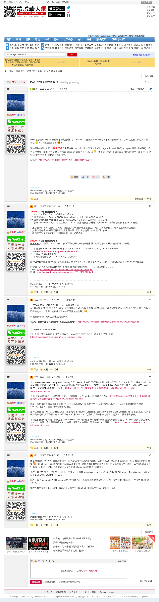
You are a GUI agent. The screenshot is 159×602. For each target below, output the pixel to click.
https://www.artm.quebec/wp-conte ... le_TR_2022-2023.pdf (65, 272)
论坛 (37, 39)
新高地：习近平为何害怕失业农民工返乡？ (73, 538)
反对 (56, 292)
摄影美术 (128, 48)
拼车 (32, 48)
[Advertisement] (117, 20)
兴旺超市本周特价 (120, 544)
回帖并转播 (49, 581)
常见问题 (151, 10)
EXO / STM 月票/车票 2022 (50, 71)
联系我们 (151, 7)
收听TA (13, 115)
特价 (56, 39)
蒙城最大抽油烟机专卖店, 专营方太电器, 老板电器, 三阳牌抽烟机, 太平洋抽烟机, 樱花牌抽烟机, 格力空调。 (23, 62)
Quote (46, 560)
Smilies (53, 560)
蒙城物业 (108, 48)
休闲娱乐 (118, 45)
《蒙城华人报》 (118, 39)
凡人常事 (128, 45)
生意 (103, 36)
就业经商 (99, 48)
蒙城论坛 (151, 13)
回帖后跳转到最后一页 (70, 581)
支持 (46, 292)
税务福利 (118, 48)
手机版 (84, 592)
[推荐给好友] (74, 83)
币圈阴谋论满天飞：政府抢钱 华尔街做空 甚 (38, 545)
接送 (142, 36)
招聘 (11, 45)
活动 (114, 36)
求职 (16, 45)
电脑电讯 (79, 45)
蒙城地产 (151, 16)
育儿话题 (59, 48)
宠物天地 (89, 45)
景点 (137, 36)
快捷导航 (146, 2)
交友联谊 (99, 45)
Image (39, 560)
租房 (92, 36)
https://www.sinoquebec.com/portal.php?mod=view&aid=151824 (108, 321)
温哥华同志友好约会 (63, 542)
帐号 (6, 2)
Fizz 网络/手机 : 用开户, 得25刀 (47, 193)
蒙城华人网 (5, 71)
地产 (79, 39)
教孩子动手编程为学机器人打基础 (69, 550)
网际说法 (69, 48)
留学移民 (79, 48)
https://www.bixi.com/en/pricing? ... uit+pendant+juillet (55, 337)
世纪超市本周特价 (142, 544)
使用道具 (139, 199)
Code (49, 560)
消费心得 (49, 45)
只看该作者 (63, 89)
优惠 (120, 36)
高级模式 (122, 561)
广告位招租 (61, 62)
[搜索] (35, 54)
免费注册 (93, 570)
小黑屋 (93, 592)
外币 (11, 48)
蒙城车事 (59, 45)
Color (35, 560)
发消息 (22, 115)
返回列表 (149, 76)
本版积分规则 (146, 581)
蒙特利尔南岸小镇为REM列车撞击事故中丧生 (16, 545)
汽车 (27, 45)
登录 (85, 570)
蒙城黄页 (101, 39)
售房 (97, 36)
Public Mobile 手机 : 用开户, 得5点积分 (52, 190)
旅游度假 (148, 48)
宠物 (27, 48)
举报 (149, 199)
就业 (108, 36)
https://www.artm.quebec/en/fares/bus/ (59, 251)
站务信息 (73, 592)
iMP (8, 89)
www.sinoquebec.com (40, 391)
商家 (89, 39)
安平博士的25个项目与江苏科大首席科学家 (73, 546)
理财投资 (89, 48)
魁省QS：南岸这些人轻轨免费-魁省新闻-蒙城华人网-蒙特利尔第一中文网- (100, 388)
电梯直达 (140, 89)
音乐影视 (138, 45)
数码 (32, 45)
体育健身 (108, 45)
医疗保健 (148, 45)
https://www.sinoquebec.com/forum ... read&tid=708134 (65, 160)
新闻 (18, 39)
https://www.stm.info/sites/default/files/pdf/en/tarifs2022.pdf (64, 269)
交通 (131, 36)
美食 (125, 36)
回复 (36, 199)
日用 (22, 45)
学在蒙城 (49, 48)
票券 (22, 48)
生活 (47, 39)
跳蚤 (28, 39)
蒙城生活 (20, 71)
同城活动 (138, 48)
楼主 (132, 89)
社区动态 (68, 39)
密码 (27, 2)
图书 (16, 48)
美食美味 (69, 45)
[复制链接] (63, 82)
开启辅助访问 (154, 2)
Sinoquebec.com (107, 592)
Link (42, 560)
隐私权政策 (61, 592)
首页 (9, 39)
